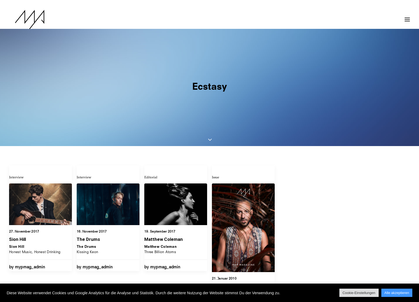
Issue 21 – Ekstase (232, 245)
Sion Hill (17, 184)
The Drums (88, 184)
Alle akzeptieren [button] (397, 293)
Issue (215, 136)
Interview (16, 122)
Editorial (150, 126)
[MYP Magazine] (23, 19)
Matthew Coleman (163, 188)
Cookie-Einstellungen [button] (359, 293)
